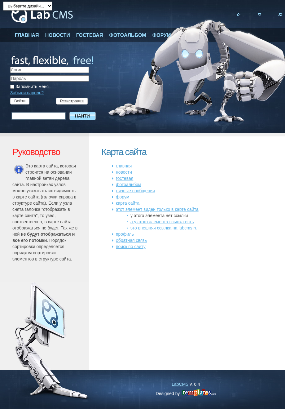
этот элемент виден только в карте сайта (157, 209)
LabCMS (180, 384)
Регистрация (72, 101)
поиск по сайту (131, 246)
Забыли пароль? (27, 92)
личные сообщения (135, 190)
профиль (125, 234)
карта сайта (127, 203)
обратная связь (131, 240)
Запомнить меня (29, 86)
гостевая (89, 35)
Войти (19, 101)
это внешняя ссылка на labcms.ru (163, 227)
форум (161, 35)
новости (57, 35)
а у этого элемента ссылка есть (162, 221)
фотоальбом (127, 35)
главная (27, 35)
